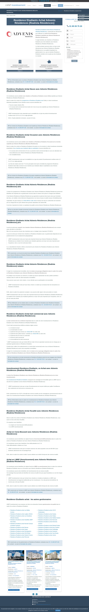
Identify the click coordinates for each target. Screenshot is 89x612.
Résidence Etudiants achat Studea (47, 514)
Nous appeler (81, 15)
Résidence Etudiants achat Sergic (19, 529)
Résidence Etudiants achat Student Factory (21, 535)
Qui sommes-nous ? (69, 5)
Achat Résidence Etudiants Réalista (52, 561)
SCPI (60, 5)
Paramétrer (51, 610)
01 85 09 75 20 (44, 1)
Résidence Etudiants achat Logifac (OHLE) (21, 514)
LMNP (15, 5)
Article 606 (29, 331)
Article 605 (35, 333)
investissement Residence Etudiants (18, 379)
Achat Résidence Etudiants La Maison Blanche (15, 562)
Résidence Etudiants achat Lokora (47, 535)
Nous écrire (81, 19)
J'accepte (58, 610)
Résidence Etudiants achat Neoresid (47, 519)
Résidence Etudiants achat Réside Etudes (49, 525)
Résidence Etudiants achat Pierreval (19, 537)
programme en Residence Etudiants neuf (32, 100)
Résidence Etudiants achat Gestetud (47, 531)
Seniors (41, 5)
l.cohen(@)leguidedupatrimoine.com (43, 604)
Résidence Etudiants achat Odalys (47, 516)
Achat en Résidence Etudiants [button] (14, 589)
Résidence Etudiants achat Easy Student (48, 527)
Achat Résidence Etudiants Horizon (34, 561)
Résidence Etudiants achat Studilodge (48, 529)
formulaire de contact (52, 82)
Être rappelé (81, 17)
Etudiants (47, 5)
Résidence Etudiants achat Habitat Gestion (49, 518)
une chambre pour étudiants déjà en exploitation (26, 148)
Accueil (29, 5)
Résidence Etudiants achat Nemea (19, 527)
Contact (77, 5)
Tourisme (54, 5)
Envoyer (74, 60)
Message (68, 47)
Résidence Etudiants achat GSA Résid (20, 533)
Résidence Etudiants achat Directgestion (20, 531)
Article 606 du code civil (29, 200)
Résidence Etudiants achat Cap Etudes (48, 533)
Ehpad (34, 5)
